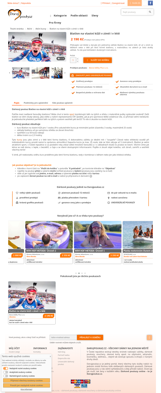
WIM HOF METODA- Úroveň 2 (73, 250)
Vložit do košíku (97, 60)
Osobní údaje (14, 352)
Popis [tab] (16, 102)
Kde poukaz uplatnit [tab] (62, 102)
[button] (144, 3)
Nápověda (26, 3)
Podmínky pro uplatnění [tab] (36, 102)
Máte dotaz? (13, 3)
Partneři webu (64, 355)
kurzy (19, 139)
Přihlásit (112, 3)
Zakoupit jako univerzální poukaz (91, 75)
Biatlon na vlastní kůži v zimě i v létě (27, 311)
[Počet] (73, 60)
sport (71, 114)
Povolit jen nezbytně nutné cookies (26, 385)
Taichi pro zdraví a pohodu (23, 250)
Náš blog (61, 352)
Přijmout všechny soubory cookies (26, 380)
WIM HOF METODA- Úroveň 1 (122, 250)
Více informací (26, 389)
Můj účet (14, 348)
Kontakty (37, 352)
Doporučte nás (64, 358)
